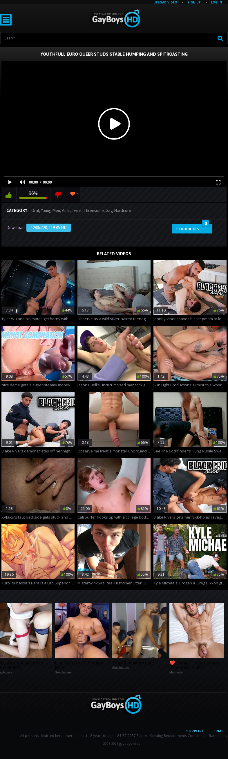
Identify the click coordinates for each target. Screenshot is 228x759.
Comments (192, 227)
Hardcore (122, 210)
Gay (109, 210)
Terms (217, 730)
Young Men (50, 210)
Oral (35, 210)
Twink (77, 210)
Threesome (94, 210)
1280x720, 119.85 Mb (48, 227)
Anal (66, 210)
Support (195, 730)
